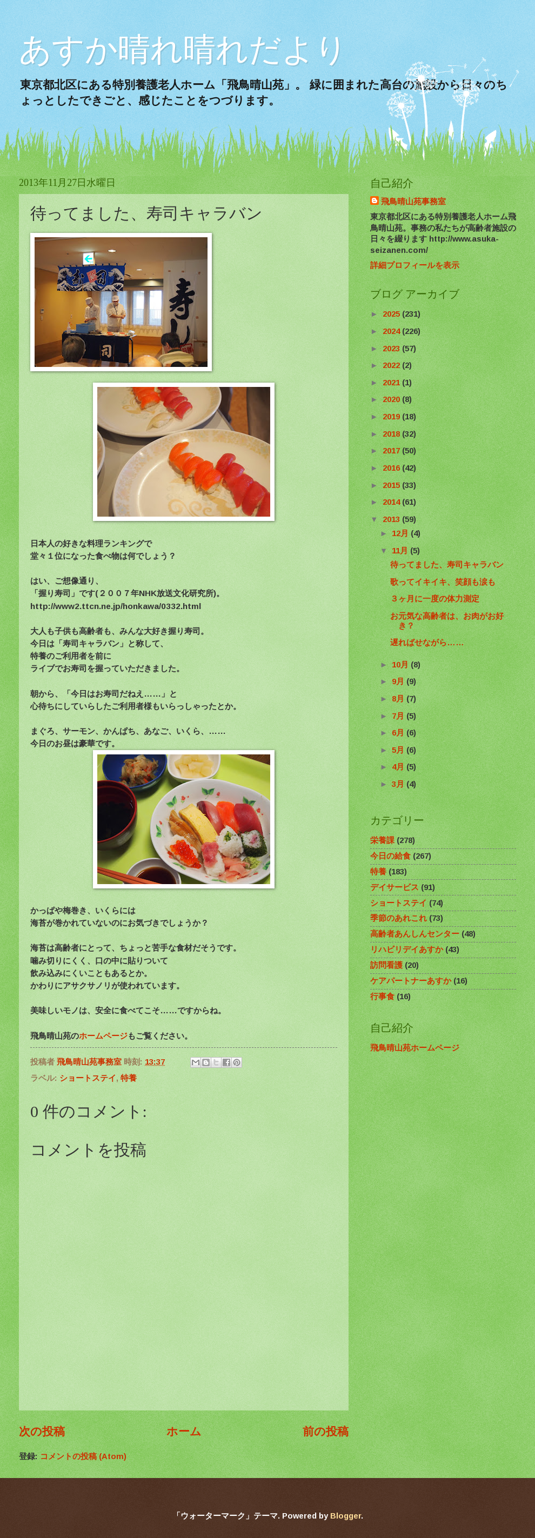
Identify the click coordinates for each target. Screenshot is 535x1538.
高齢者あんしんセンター (414, 934)
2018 (392, 434)
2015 (392, 485)
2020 (392, 399)
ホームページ (103, 1035)
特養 (129, 1078)
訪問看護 (386, 965)
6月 (399, 732)
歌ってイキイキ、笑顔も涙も (443, 582)
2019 (392, 416)
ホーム (184, 1431)
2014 (392, 502)
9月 (399, 681)
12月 (401, 533)
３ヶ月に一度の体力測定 (434, 598)
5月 (399, 750)
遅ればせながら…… (427, 642)
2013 (392, 519)
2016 (392, 468)
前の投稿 (326, 1431)
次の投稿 (42, 1431)
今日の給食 (390, 856)
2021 (392, 382)
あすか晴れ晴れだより (183, 49)
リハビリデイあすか (406, 949)
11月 (401, 550)
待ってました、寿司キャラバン (447, 564)
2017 (392, 450)
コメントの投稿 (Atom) (83, 1456)
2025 (392, 314)
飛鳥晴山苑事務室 (413, 201)
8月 (399, 698)
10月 (401, 664)
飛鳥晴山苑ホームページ (414, 1048)
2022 (392, 365)
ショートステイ (87, 1078)
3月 (399, 784)
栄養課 (382, 840)
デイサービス (394, 887)
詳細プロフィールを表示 (414, 265)
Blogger (345, 1516)
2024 (392, 331)
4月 (399, 767)
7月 (399, 716)
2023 (392, 348)
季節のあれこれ (398, 918)
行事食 (382, 996)
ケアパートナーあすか (410, 981)
